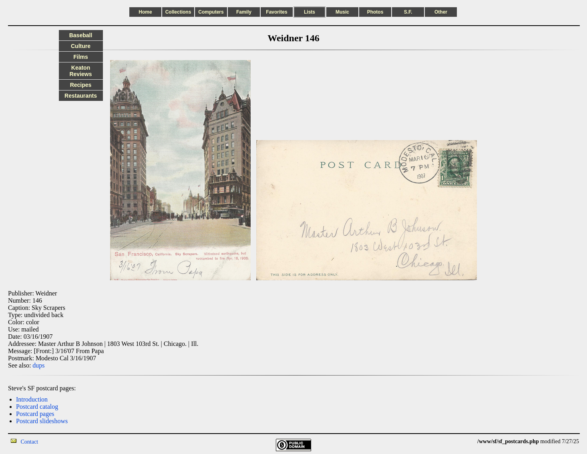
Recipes (81, 85)
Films (80, 57)
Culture (80, 46)
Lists (309, 12)
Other (440, 12)
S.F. (408, 12)
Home (145, 12)
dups (38, 365)
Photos (375, 12)
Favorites (276, 12)
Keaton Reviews (80, 70)
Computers (210, 12)
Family (243, 12)
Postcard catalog (37, 406)
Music (342, 12)
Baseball (80, 35)
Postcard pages (35, 413)
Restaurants (80, 95)
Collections (178, 12)
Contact (29, 442)
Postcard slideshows (42, 421)
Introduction (32, 399)
